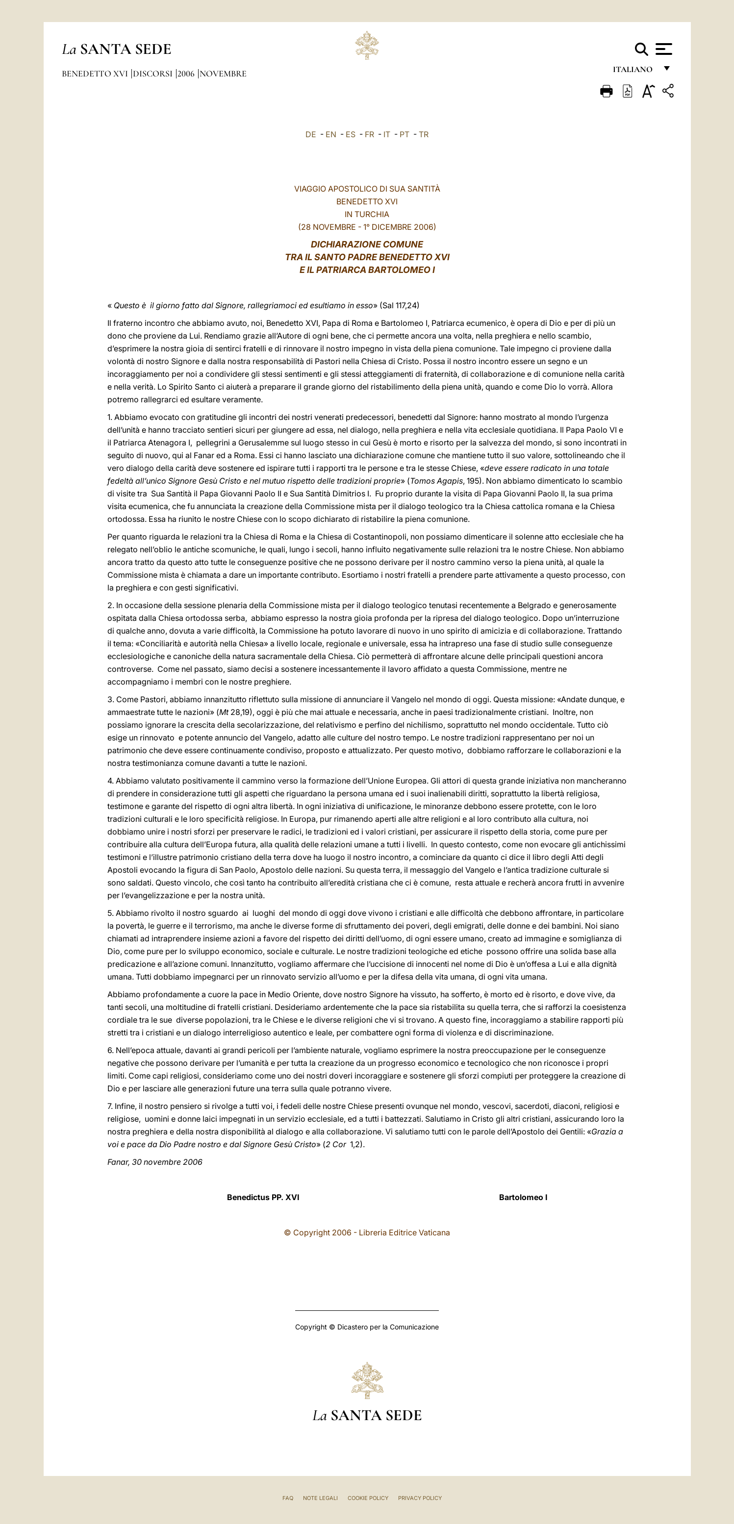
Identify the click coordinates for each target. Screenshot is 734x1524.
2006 (187, 73)
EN (331, 134)
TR (424, 134)
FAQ (287, 1498)
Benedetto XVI (96, 73)
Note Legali (320, 1498)
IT (386, 134)
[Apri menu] (662, 49)
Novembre (223, 73)
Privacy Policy (420, 1498)
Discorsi (154, 73)
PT (404, 134)
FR (369, 134)
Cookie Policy (368, 1498)
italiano (635, 72)
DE (310, 134)
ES (350, 134)
